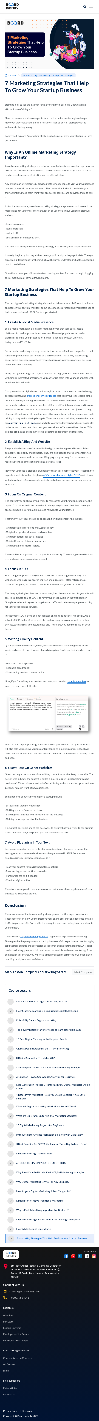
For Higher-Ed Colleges (15, 1340)
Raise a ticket (10, 1388)
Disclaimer (28, 1410)
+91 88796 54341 (19, 1297)
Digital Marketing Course (34, 936)
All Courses (9, 1364)
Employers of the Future (16, 1334)
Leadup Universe (12, 1327)
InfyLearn (8, 1321)
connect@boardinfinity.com (24, 1291)
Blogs (6, 1370)
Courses (10, 75)
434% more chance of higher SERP (61, 474)
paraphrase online (76, 681)
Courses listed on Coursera (17, 1357)
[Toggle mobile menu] (91, 7)
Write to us (9, 1394)
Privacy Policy (11, 1410)
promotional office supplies (41, 395)
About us (8, 1315)
